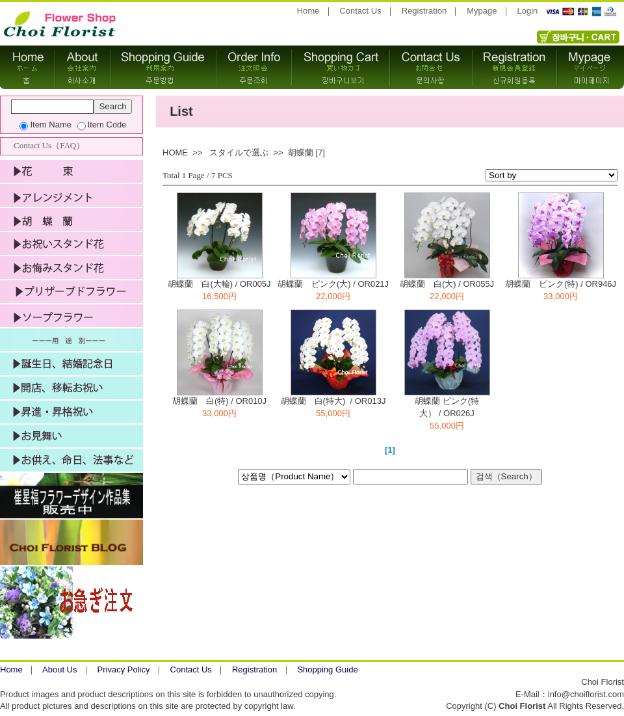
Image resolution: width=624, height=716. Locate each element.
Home (308, 11)
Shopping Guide (327, 669)
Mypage (482, 11)
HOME (175, 152)
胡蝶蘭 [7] (306, 152)
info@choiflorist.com (586, 694)
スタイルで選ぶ (238, 152)
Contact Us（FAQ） (49, 145)
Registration (424, 11)
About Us (59, 669)
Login (527, 11)
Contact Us (360, 11)
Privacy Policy (124, 669)
